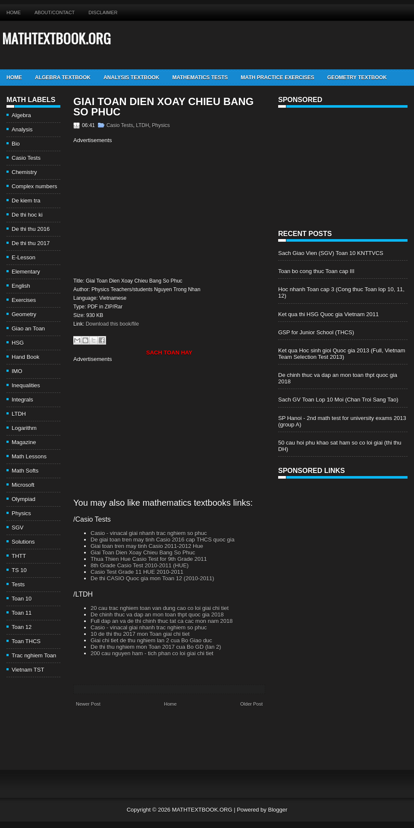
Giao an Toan (28, 328)
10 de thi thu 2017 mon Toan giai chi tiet (140, 634)
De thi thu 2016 (31, 229)
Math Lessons (29, 456)
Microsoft (23, 485)
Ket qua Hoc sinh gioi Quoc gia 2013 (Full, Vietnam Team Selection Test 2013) (341, 353)
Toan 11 (21, 613)
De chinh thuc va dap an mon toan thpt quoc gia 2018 (157, 614)
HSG (18, 342)
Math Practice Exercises (277, 78)
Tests (18, 584)
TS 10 (19, 570)
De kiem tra (26, 200)
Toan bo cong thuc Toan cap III (316, 271)
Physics (21, 513)
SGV (17, 527)
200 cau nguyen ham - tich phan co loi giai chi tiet (152, 653)
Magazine (24, 442)
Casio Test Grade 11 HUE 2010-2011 (137, 572)
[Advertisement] (145, 209)
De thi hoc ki (27, 215)
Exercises (24, 300)
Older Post (251, 704)
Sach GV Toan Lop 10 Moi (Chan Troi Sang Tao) (338, 399)
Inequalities (26, 385)
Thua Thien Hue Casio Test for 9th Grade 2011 (149, 559)
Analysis (22, 129)
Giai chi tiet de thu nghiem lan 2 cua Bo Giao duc (151, 640)
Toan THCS (26, 641)
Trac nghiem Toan (34, 655)
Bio (16, 143)
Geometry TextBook (357, 78)
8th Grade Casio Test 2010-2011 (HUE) (139, 565)
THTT (19, 556)
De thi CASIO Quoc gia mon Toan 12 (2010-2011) (152, 578)
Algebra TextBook (63, 78)
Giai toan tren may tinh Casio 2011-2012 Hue (147, 546)
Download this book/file (112, 324)
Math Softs (25, 470)
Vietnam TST (28, 669)
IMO (17, 371)
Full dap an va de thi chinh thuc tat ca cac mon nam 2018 (162, 621)
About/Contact (54, 12)
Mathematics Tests (200, 78)
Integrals (22, 399)
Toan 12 (21, 627)
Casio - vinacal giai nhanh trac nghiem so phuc (149, 533)
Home (13, 12)
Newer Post (88, 704)
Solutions (23, 542)
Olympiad (23, 499)
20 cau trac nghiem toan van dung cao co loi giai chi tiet (160, 608)
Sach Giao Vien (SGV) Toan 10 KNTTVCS (330, 253)
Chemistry (24, 172)
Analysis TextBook (132, 78)
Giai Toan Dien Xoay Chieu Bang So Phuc (163, 106)
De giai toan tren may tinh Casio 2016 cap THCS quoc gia (163, 539)
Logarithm (24, 428)
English (21, 286)
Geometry (24, 314)
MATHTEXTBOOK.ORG (56, 38)
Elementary (26, 271)
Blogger (277, 809)
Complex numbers (34, 186)
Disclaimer (102, 12)
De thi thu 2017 (31, 243)
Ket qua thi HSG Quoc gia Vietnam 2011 (328, 314)
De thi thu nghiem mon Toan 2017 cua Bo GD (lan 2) (156, 647)
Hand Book (25, 357)
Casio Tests (26, 158)
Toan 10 (21, 598)
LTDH (19, 414)
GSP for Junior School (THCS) (316, 332)
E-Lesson (23, 257)
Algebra (21, 115)
